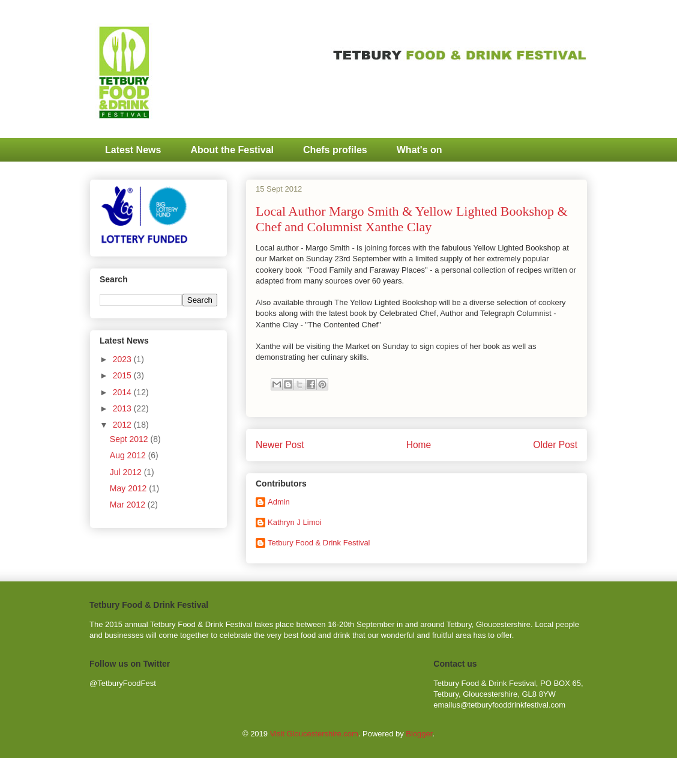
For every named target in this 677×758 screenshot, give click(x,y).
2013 (123, 408)
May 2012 (129, 488)
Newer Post (280, 445)
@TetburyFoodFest (122, 683)
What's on (419, 150)
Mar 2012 (129, 504)
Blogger (419, 733)
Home (419, 445)
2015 (123, 375)
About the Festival (232, 150)
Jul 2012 (127, 472)
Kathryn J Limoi (295, 522)
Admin (279, 501)
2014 (123, 392)
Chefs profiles (335, 150)
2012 (123, 424)
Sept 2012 (130, 439)
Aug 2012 (129, 455)
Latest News (133, 150)
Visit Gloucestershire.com (314, 733)
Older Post (555, 445)
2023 (123, 359)
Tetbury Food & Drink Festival (319, 542)
